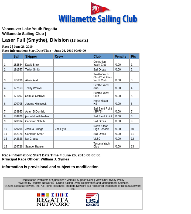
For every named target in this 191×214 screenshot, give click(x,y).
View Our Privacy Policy (110, 179)
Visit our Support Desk (80, 179)
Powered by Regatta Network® (35, 182)
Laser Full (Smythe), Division (36, 40)
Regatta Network (24, 185)
